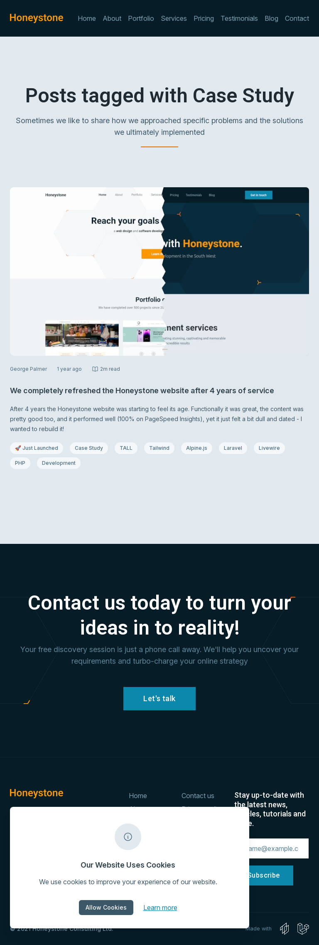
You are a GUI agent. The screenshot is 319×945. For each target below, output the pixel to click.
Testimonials (239, 18)
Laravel (235, 447)
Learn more (160, 907)
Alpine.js (199, 447)
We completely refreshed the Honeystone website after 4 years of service (142, 390)
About (112, 18)
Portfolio (141, 18)
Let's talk (159, 698)
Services (174, 18)
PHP (22, 462)
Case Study (91, 447)
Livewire (271, 447)
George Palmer (28, 369)
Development (59, 462)
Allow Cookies (106, 907)
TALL (128, 447)
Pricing (204, 18)
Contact (297, 18)
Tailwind (161, 447)
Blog (271, 18)
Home (87, 18)
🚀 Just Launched (36, 447)
